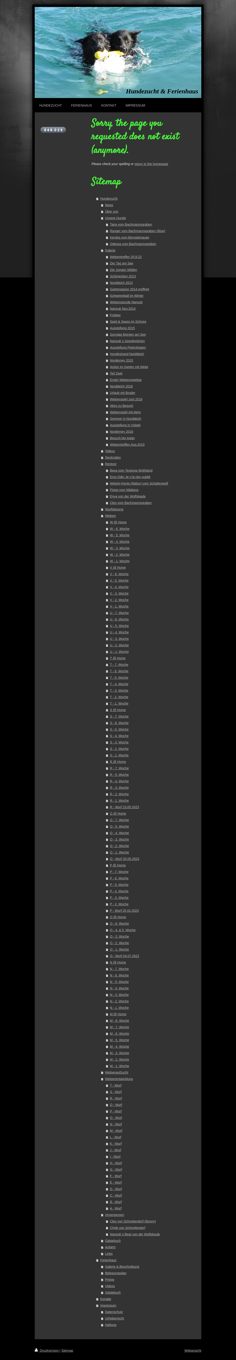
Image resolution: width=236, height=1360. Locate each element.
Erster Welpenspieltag (126, 380)
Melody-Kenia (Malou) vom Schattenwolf (139, 483)
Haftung (110, 1325)
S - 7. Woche (119, 716)
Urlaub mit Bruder (122, 393)
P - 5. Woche (119, 885)
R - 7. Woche (119, 768)
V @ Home (118, 567)
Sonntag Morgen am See (128, 334)
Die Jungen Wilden (123, 270)
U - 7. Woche (119, 613)
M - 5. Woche (119, 1040)
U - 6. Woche (119, 619)
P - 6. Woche (119, 878)
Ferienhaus (108, 1260)
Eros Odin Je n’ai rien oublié (130, 477)
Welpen (110, 516)
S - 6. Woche (119, 723)
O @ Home (118, 917)
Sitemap (67, 1350)
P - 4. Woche (119, 891)
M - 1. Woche (119, 1066)
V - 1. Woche (119, 606)
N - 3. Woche (119, 995)
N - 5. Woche (119, 982)
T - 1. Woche (119, 703)
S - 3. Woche (119, 742)
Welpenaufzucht (116, 1072)
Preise (109, 1279)
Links (109, 1254)
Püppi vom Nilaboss (124, 490)
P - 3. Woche (119, 898)
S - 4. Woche (119, 736)
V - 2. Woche (119, 600)
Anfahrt (110, 1247)
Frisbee (115, 315)
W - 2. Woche (120, 554)
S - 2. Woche (119, 749)
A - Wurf (115, 1208)
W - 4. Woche (120, 541)
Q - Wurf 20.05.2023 (124, 859)
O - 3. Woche (119, 936)
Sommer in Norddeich (125, 419)
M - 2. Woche (119, 1059)
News (109, 205)
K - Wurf (116, 1143)
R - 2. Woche (119, 794)
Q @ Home (118, 813)
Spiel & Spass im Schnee (128, 321)
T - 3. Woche (119, 690)
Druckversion (47, 1350)
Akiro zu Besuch (121, 406)
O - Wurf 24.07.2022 (124, 956)
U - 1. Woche (119, 652)
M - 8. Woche (119, 1020)
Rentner (111, 464)
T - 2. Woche (119, 697)
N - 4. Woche (119, 988)
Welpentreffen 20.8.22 (126, 257)
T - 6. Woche (119, 671)
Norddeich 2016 (121, 386)
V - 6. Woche (119, 574)
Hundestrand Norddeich (127, 354)
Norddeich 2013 (121, 283)
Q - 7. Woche (119, 820)
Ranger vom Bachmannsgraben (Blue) (137, 231)
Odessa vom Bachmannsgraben (133, 244)
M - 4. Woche (119, 1046)
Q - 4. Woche (119, 833)
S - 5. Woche (119, 729)
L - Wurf (115, 1137)
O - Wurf (116, 1118)
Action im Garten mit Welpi (129, 367)
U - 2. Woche (119, 645)
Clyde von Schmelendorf (127, 1228)
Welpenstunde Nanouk (126, 302)
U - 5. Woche (119, 626)
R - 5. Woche (119, 775)
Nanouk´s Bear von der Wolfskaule (135, 1234)
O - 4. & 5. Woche (123, 930)
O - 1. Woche (119, 949)
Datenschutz (114, 1312)
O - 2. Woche (119, 943)
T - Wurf (115, 1085)
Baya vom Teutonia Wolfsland (131, 470)
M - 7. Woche (119, 1027)
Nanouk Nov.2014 (123, 308)
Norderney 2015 (121, 360)
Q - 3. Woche (119, 839)
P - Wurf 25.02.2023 (124, 910)
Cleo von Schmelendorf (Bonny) (133, 1221)
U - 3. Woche (119, 639)
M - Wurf (116, 1131)
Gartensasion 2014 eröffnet (129, 289)
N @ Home (118, 962)
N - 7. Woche (119, 969)
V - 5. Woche (119, 580)
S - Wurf (116, 1092)
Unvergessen (114, 1215)
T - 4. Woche (119, 684)
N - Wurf (116, 1124)
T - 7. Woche (119, 664)
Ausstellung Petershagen (128, 347)
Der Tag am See (121, 263)
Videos (110, 451)
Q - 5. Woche (119, 826)
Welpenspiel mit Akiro (125, 412)
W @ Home (118, 522)
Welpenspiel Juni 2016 (126, 399)
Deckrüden (113, 457)
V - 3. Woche (119, 593)
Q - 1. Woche (119, 852)
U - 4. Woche (119, 632)
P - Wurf (116, 1111)
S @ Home (118, 710)
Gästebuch (113, 1241)
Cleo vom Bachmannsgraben (131, 503)
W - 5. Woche (120, 535)
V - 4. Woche (119, 587)
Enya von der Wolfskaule (128, 496)
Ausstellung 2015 (122, 328)
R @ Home (118, 762)
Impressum (108, 1305)
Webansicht (192, 1350)
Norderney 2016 (121, 431)
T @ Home (118, 658)
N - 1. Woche (119, 1008)
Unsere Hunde (115, 218)
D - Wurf (116, 1189)
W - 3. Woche (120, 548)
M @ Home (118, 1014)
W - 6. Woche (120, 529)
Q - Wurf (116, 1105)
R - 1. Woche (119, 800)
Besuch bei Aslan (122, 438)
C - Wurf (116, 1195)
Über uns (111, 211)
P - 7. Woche (119, 872)
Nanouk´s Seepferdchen (127, 341)
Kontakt (105, 1299)
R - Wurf (116, 1098)
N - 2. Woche (119, 1001)
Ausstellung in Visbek (125, 425)
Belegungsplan (116, 1273)
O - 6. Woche (119, 923)
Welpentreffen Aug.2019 (127, 444)
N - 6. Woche (119, 975)
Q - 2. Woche (119, 846)
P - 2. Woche (119, 904)
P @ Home (118, 865)
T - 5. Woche (119, 677)
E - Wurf (116, 1182)
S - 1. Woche (119, 755)
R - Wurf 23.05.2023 (124, 807)
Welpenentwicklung (119, 1079)
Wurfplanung (114, 509)
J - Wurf (115, 1150)
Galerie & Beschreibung (122, 1266)
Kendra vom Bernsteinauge (129, 237)
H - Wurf (116, 1163)
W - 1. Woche (120, 561)
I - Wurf (115, 1156)
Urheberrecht (114, 1318)
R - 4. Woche (119, 781)
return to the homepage (151, 164)
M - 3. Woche (119, 1053)
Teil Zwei (116, 373)
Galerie (110, 250)
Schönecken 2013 (123, 276)
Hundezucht (109, 198)
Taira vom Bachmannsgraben (131, 224)
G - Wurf (116, 1169)
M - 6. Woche (119, 1033)
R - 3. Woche (119, 787)
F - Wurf (115, 1176)
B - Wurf (116, 1202)
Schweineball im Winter (127, 296)
